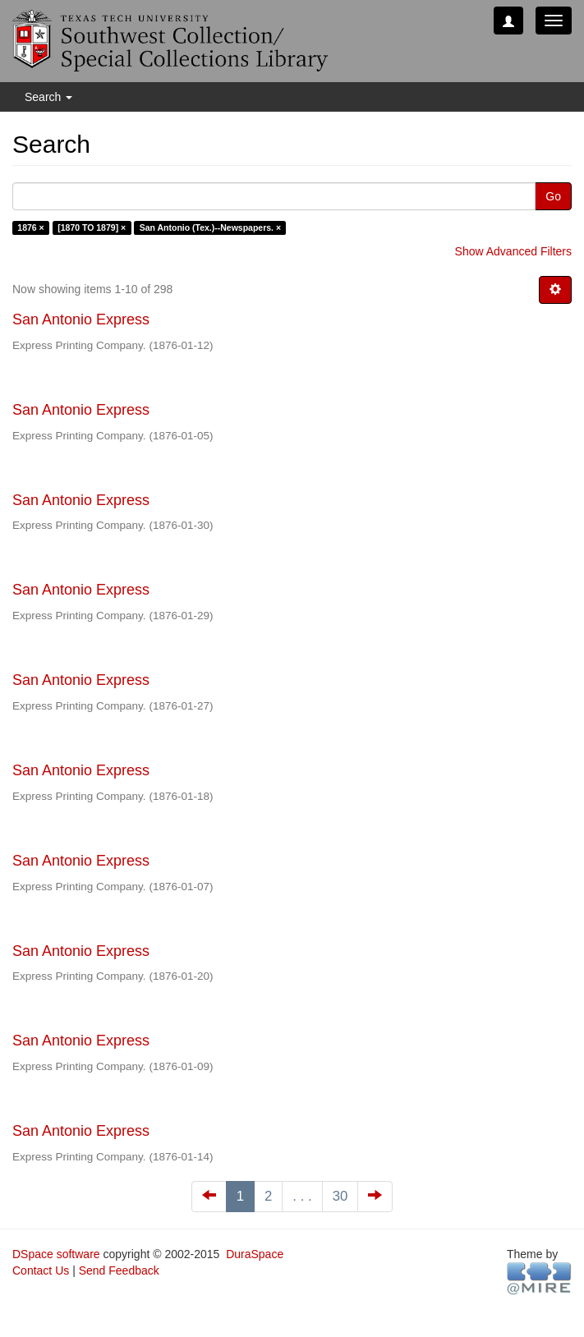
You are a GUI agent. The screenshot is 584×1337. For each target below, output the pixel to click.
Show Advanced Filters (513, 251)
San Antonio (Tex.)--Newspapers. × (210, 227)
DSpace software (56, 1254)
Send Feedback (119, 1270)
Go (553, 196)
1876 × (30, 227)
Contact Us (40, 1270)
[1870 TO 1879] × (91, 227)
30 (340, 1196)
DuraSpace (254, 1254)
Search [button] (48, 96)
